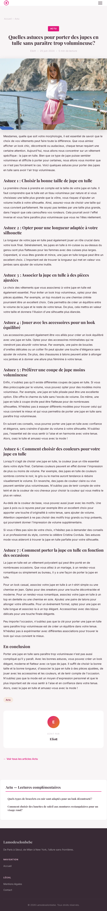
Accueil (8, 18)
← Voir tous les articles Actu (20, 758)
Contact (7, 889)
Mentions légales (12, 884)
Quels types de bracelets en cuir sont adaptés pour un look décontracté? (50, 798)
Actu (17, 18)
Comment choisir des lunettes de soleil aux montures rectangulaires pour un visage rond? (53, 808)
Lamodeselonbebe (17, 842)
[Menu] (100, 3)
